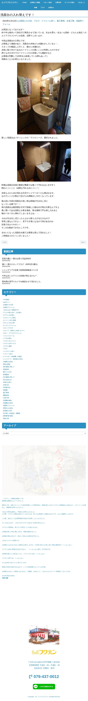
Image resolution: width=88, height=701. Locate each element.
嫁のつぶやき (7, 372)
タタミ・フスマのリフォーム (12, 333)
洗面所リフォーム (9, 405)
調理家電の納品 (8, 416)
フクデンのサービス (9, 343)
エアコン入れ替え (9, 315)
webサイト (6, 302)
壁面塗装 (6, 369)
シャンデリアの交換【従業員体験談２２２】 (20, 270)
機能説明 (6, 395)
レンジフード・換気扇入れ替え (13, 359)
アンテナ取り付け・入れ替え (12, 312)
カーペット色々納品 (9, 320)
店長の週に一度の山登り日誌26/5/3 (16, 259)
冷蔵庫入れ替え (8, 361)
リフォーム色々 (48, 21)
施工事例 (61, 21)
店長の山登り (7, 382)
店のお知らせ (7, 379)
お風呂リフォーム (9, 307)
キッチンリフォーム (9, 325)
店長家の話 (6, 387)
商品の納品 (6, 364)
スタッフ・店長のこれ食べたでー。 (14, 330)
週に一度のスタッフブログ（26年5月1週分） (20, 264)
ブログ (36, 21)
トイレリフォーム (9, 336)
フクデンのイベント (9, 341)
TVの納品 (6, 299)
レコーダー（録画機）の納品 (12, 356)
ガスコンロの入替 (9, 323)
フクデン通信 (7, 346)
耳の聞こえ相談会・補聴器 (11, 413)
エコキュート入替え (9, 317)
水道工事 (70, 21)
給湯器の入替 (7, 410)
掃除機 (5, 390)
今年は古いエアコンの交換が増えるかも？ (19, 276)
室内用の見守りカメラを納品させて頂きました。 (22, 282)
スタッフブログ (8, 328)
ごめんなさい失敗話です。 (11, 310)
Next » (83, 242)
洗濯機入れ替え (8, 403)
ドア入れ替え (7, 338)
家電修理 (6, 374)
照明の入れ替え (8, 408)
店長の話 (6, 385)
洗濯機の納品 (7, 400)
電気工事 (6, 418)
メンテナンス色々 (9, 351)
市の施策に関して (9, 377)
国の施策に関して (9, 366)
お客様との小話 (25, 21)
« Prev (4, 242)
